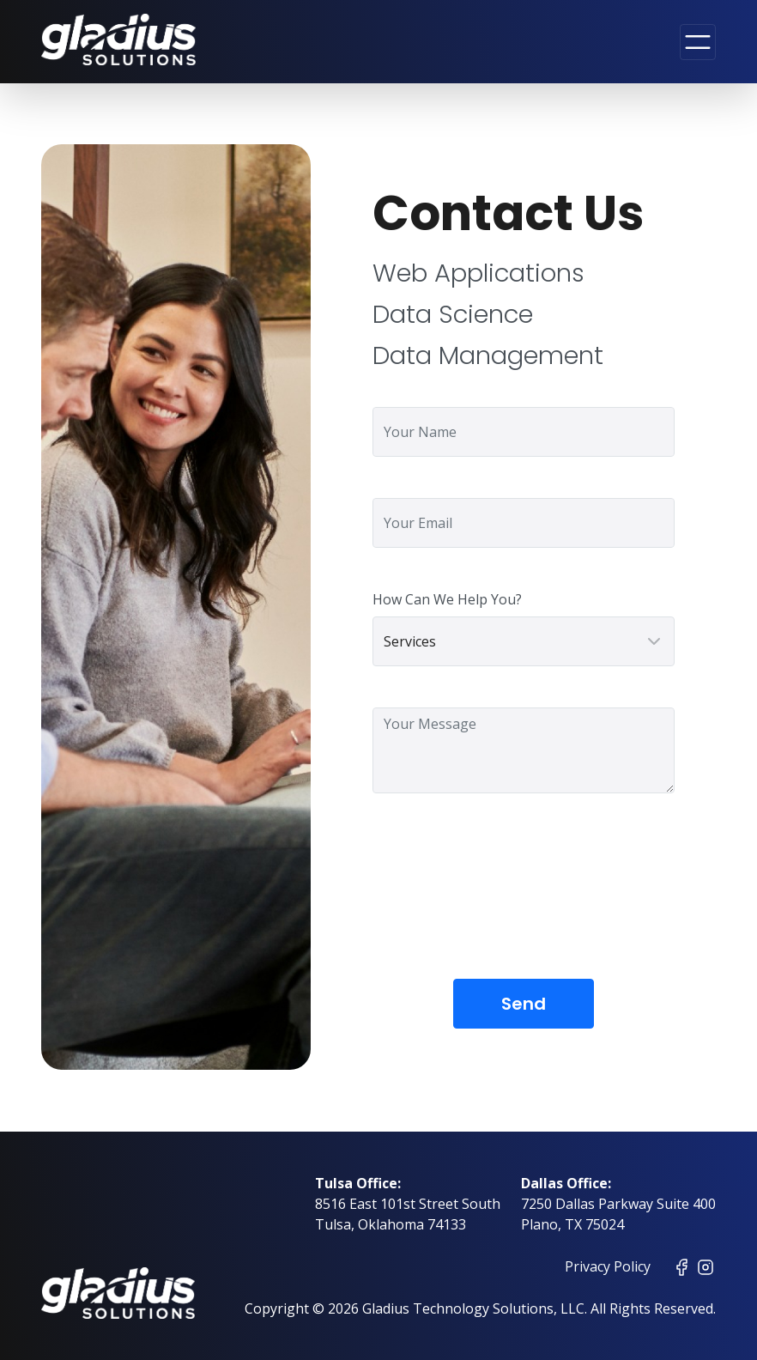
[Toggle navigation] (698, 42)
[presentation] (502, 899)
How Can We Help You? (447, 599)
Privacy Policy (608, 1266)
